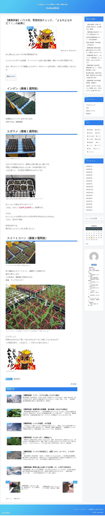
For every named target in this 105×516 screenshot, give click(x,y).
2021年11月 (89, 189)
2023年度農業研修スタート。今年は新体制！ (93, 38)
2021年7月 (89, 201)
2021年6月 (89, 204)
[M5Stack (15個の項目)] (90, 133)
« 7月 (87, 243)
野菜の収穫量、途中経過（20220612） (93, 44)
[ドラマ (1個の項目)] (98, 136)
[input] (93, 219)
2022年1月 (89, 184)
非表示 (13, 76)
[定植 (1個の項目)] (89, 148)
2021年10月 (89, 192)
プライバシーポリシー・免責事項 (83, 510)
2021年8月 (89, 198)
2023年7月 (89, 166)
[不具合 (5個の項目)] (98, 133)
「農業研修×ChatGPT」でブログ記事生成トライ (93, 33)
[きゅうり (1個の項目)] (97, 148)
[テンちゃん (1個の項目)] (94, 152)
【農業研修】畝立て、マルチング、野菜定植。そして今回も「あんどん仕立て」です (94, 59)
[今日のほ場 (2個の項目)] (90, 136)
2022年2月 (89, 181)
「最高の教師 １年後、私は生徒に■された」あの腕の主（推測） (93, 27)
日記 (87, 108)
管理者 (94, 265)
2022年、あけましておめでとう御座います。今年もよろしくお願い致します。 (94, 88)
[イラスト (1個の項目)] (90, 145)
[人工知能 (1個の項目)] (90, 139)
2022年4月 (89, 178)
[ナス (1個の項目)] (98, 142)
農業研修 (17, 379)
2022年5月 (89, 175)
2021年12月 (89, 186)
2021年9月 (89, 195)
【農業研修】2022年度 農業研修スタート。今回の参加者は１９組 (94, 68)
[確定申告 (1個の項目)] (98, 139)
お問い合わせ (98, 510)
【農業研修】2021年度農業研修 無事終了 (93, 82)
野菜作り (9, 379)
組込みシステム (90, 110)
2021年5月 (89, 207)
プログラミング (90, 105)
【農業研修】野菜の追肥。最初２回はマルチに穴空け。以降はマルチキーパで (94, 50)
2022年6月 (89, 172)
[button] (101, 218)
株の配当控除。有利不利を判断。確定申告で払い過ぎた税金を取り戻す (94, 75)
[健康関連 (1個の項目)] (90, 142)
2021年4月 (89, 210)
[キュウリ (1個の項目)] (98, 145)
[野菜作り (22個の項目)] (98, 130)
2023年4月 (89, 169)
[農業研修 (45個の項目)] (90, 130)
